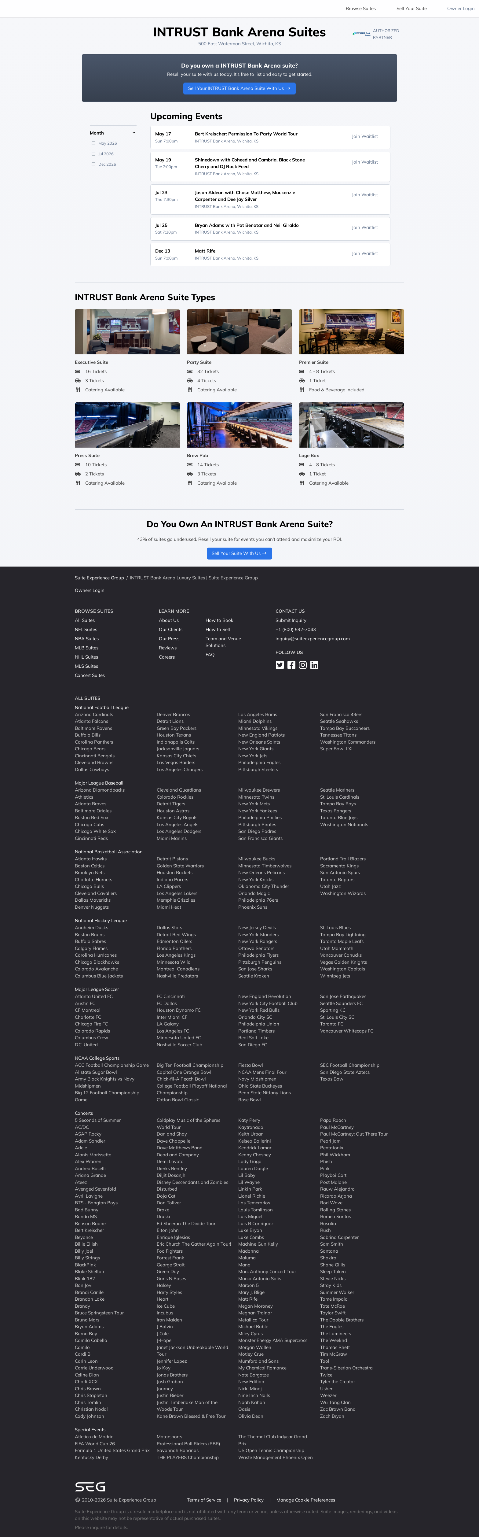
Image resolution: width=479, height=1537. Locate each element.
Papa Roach (333, 1120)
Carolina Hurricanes (96, 955)
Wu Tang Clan (335, 1402)
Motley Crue (251, 1354)
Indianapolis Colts (176, 741)
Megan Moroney (255, 1306)
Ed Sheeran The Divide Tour (186, 1223)
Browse (361, 8)
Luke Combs (251, 1237)
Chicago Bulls (89, 886)
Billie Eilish (86, 1244)
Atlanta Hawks (91, 859)
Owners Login (89, 590)
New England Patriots (261, 735)
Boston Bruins (89, 934)
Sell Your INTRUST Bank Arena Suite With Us (239, 88)
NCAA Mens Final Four (262, 1072)
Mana (244, 1264)
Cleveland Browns (94, 762)
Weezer (328, 1395)
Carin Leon (86, 1361)
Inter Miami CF (172, 1017)
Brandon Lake (89, 1299)
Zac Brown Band (338, 1409)
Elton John (168, 1230)
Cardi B (82, 1354)
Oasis (244, 1409)
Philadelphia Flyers (258, 955)
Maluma (247, 1258)
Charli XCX (86, 1381)
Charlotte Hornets (93, 879)
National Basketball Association (109, 852)
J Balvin (165, 1326)
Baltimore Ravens (93, 728)
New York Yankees (257, 810)
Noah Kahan (251, 1402)
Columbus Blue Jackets (99, 975)
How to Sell (218, 629)
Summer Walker (337, 1292)
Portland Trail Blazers (343, 859)
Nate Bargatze (253, 1374)
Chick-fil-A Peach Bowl (181, 1079)
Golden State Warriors (180, 865)
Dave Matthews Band (180, 1148)
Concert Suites (90, 675)
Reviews (168, 648)
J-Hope (164, 1340)
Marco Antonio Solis (259, 1278)
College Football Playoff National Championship (192, 1089)
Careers (167, 657)
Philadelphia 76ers (258, 900)
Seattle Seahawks (339, 721)
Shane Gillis (332, 1264)
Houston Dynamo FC (179, 1010)
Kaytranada (250, 1127)
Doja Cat (166, 1196)
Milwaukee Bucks (256, 859)
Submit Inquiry (291, 620)
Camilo (82, 1347)
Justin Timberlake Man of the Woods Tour (187, 1405)
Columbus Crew (91, 1037)
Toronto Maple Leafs (342, 941)
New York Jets (252, 755)
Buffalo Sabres (90, 941)
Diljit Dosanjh (171, 1175)
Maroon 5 (248, 1285)
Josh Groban (170, 1381)
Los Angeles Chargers (180, 769)
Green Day (168, 1271)
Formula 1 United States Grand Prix (112, 1450)
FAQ (210, 654)
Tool (324, 1361)
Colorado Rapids (92, 1030)
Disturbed (167, 1189)
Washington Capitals (342, 969)
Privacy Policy (249, 1500)
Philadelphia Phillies (260, 817)
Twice (326, 1374)
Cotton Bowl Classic (178, 1099)
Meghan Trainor (255, 1313)
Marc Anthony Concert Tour (267, 1271)
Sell (412, 8)
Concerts (84, 1113)
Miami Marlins (172, 838)
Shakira (328, 1258)
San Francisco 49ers (341, 714)
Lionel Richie (251, 1196)
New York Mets (254, 804)
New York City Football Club (268, 1003)
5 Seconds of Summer (98, 1120)
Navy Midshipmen (257, 1079)
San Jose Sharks (255, 969)
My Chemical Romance (262, 1368)
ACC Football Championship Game (112, 1065)
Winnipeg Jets (335, 975)
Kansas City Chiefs (176, 755)
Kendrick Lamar (254, 1148)
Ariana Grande (90, 1175)
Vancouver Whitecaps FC (346, 1030)
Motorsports (169, 1436)
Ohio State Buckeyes (260, 1085)
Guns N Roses (171, 1278)
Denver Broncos (173, 714)
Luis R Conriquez (256, 1223)
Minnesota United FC (179, 1037)
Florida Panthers (174, 948)
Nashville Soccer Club (179, 1044)
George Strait (171, 1264)
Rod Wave (331, 1203)
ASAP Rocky (88, 1134)
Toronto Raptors (337, 879)
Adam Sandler (90, 1141)
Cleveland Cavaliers (96, 893)
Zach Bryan (332, 1416)
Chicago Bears (90, 749)
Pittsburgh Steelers (258, 769)
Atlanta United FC (94, 996)
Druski (163, 1216)
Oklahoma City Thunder (263, 886)
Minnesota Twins (256, 797)
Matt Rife (248, 1299)
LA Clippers (169, 886)
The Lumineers (335, 1333)
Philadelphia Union (258, 1024)
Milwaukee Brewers (259, 790)
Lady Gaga (249, 1161)
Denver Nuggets (92, 907)
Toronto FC (331, 1024)
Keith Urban (251, 1134)
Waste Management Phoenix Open (275, 1457)
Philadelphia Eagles (259, 762)
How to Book (219, 620)
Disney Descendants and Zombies (192, 1182)
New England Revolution (264, 996)
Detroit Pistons (172, 859)
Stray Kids (331, 1285)
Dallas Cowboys (92, 769)
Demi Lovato (170, 1161)
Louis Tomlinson (255, 1209)
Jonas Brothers (172, 1374)
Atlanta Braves (90, 804)
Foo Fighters (170, 1251)
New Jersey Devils (257, 927)
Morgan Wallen (254, 1347)
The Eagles (331, 1326)
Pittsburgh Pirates (257, 824)
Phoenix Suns (252, 907)
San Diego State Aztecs (345, 1072)
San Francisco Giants (260, 838)
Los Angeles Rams (257, 714)
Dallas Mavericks (93, 900)
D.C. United (86, 1044)
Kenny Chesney (254, 1154)
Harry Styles (169, 1292)
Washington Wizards (343, 893)
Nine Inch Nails (254, 1395)
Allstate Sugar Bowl (96, 1072)
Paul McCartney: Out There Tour (354, 1134)
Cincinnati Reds (91, 838)
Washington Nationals (344, 824)
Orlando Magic (254, 893)
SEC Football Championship (349, 1065)
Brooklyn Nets (89, 872)
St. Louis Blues (335, 927)
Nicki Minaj (250, 1388)
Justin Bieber (170, 1395)
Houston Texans (174, 735)
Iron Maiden (169, 1319)
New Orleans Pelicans (261, 872)
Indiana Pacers (172, 879)
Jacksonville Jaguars (178, 749)
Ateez (81, 1182)
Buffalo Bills (88, 735)
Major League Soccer (97, 989)
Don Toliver (169, 1203)
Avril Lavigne (89, 1196)
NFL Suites (86, 629)
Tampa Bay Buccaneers (345, 728)
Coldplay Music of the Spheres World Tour (188, 1123)
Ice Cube (166, 1306)
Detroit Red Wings (176, 934)
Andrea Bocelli (90, 1168)
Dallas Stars (169, 927)
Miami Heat (169, 907)
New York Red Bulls (259, 1010)
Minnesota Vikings (257, 728)
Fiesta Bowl (250, 1065)
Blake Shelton (89, 1271)
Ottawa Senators (256, 948)
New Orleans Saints (259, 741)
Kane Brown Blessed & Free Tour (191, 1416)
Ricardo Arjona (336, 1196)
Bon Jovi (84, 1285)
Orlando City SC (255, 1017)
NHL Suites (86, 657)
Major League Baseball (99, 783)
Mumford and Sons (258, 1361)
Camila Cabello (91, 1340)
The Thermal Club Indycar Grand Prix (272, 1440)
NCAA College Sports (97, 1058)
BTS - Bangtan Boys (96, 1203)
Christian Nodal (91, 1409)
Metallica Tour (253, 1319)
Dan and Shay (172, 1134)
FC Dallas (167, 1003)
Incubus (165, 1313)
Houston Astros (173, 810)
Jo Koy (163, 1368)
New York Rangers (257, 941)
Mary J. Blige (251, 1292)
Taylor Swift (333, 1313)
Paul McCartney (337, 1127)
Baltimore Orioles (93, 810)
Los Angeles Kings (176, 955)
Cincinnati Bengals (95, 755)
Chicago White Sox (95, 831)
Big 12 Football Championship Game (107, 1096)
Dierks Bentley (172, 1168)
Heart (162, 1299)
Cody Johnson (89, 1416)
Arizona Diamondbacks (100, 790)
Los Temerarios (254, 1203)
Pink (325, 1168)
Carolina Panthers (94, 741)
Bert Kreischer (89, 1230)
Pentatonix (331, 1148)
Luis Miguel (250, 1216)
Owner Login (461, 8)
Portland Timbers (256, 1030)
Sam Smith (331, 1244)
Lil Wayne (249, 1182)
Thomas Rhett (335, 1347)
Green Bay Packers (176, 728)
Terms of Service (204, 1500)
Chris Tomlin (88, 1402)
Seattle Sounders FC (341, 1003)
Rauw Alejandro (337, 1189)
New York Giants (255, 749)
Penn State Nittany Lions (264, 1092)
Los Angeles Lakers (177, 893)
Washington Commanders (347, 741)
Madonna (248, 1251)
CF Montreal (88, 1010)
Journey (165, 1388)
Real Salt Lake (253, 1037)
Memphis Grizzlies (176, 900)
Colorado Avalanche (96, 969)
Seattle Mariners (337, 790)
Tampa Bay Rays (338, 804)
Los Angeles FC (173, 1030)
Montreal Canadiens (178, 969)
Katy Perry (249, 1120)
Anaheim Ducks (91, 927)
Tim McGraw (333, 1354)
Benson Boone (90, 1223)
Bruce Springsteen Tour (99, 1313)
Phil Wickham (335, 1154)
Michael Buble (253, 1326)
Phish (326, 1161)
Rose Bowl (249, 1099)
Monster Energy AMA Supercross (272, 1340)
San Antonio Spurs (340, 872)
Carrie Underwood (94, 1368)
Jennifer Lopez (172, 1361)
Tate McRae (332, 1306)
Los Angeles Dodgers (179, 831)
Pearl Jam (330, 1141)
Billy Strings (87, 1258)
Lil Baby (246, 1175)
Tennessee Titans (338, 735)
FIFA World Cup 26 (95, 1443)
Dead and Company (178, 1154)
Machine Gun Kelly (258, 1244)
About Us (169, 620)
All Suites (85, 620)
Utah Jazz (330, 886)
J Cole (163, 1333)
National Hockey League (101, 920)
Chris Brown (88, 1388)
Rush (325, 1230)
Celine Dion (87, 1374)
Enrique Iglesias (173, 1237)
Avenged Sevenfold (95, 1189)
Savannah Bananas (178, 1450)
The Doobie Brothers (342, 1319)
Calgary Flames (91, 948)
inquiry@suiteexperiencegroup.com (313, 638)
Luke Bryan (250, 1230)
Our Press (169, 638)
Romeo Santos (335, 1216)
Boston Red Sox (91, 817)
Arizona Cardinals (94, 714)
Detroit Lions (170, 721)
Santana (329, 1251)
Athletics (84, 797)
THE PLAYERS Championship (188, 1457)
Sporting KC (333, 1010)
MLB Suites (86, 648)
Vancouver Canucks (341, 955)
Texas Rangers (335, 810)
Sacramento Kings (339, 865)
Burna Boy (86, 1333)
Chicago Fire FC (91, 1024)
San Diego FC (252, 1044)
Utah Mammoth (336, 948)
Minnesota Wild (174, 962)
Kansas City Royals (177, 817)
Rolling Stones (335, 1209)
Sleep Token (333, 1271)
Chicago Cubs (89, 824)
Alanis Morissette (93, 1154)
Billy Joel (84, 1251)
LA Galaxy (168, 1024)
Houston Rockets (174, 872)
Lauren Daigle (253, 1168)
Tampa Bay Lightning (343, 934)
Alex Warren (88, 1161)
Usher (326, 1388)
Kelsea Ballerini (254, 1141)
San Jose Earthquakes (343, 996)
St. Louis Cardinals (339, 797)
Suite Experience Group (99, 578)
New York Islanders (258, 934)
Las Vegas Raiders (176, 762)
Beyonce (84, 1237)
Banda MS (86, 1216)
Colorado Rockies (175, 797)
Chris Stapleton (91, 1395)
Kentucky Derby (91, 1457)
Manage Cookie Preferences (305, 1500)
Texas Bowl (332, 1079)
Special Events (90, 1429)
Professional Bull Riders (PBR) (188, 1443)
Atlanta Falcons (91, 721)
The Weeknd (333, 1340)
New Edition (251, 1381)
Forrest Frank (170, 1258)
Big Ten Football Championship (190, 1065)
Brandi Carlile (89, 1292)
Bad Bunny (86, 1209)
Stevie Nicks (333, 1278)
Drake (163, 1209)
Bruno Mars (87, 1319)
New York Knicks (255, 879)
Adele (81, 1148)
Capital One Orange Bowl (184, 1072)
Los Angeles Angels (177, 824)
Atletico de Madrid (94, 1436)
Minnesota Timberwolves (264, 865)
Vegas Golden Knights (343, 962)
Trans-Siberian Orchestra (346, 1368)
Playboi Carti (334, 1175)
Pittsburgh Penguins (259, 962)
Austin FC (85, 1003)
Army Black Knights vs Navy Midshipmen (104, 1082)
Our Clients (170, 629)
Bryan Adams (89, 1326)
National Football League (102, 707)
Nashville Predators (177, 975)
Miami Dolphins (255, 721)
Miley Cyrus (250, 1333)
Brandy (82, 1306)
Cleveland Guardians (179, 790)
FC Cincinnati (171, 996)
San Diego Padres (257, 831)
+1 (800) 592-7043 (296, 629)
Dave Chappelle (173, 1141)
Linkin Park (250, 1189)
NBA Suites (87, 638)
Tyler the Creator (337, 1381)
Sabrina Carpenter (339, 1237)
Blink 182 (85, 1278)
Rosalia (328, 1223)
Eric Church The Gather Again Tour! (194, 1244)
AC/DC (82, 1127)
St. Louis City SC (337, 1017)
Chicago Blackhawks (97, 962)
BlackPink (85, 1264)
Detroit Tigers (171, 804)
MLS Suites (86, 666)
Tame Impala (334, 1299)
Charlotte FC (88, 1017)
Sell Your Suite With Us (240, 553)
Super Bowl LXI (336, 749)
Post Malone (333, 1182)
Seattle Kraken (253, 975)
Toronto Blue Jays (338, 817)
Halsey (164, 1285)
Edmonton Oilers (174, 941)
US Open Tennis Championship (271, 1450)
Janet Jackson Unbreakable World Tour (192, 1350)
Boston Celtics (89, 865)
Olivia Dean (250, 1416)
